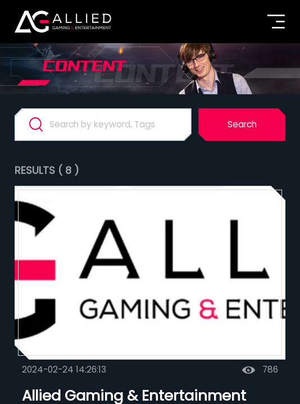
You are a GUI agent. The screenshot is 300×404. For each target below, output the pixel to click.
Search (242, 124)
